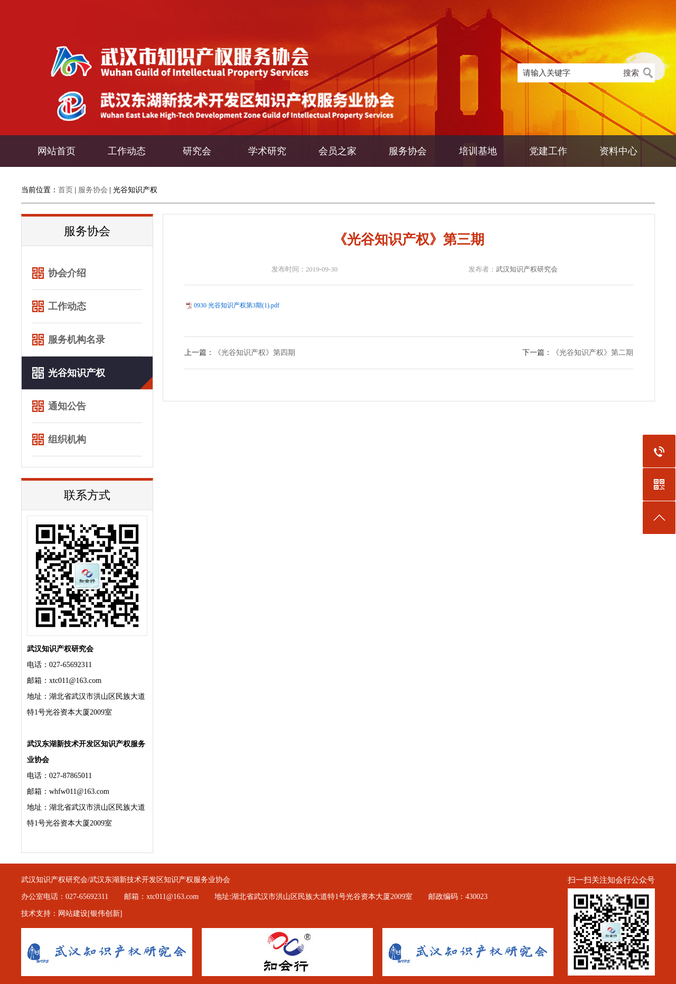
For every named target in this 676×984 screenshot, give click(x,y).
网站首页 (56, 151)
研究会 (197, 151)
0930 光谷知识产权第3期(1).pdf (236, 305)
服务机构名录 (76, 339)
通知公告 (67, 406)
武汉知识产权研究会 (527, 269)
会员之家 (337, 151)
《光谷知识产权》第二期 (592, 353)
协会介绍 (67, 273)
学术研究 (267, 151)
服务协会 (408, 151)
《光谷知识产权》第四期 (254, 353)
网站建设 (73, 913)
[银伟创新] (105, 913)
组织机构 (67, 439)
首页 (65, 190)
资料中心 (618, 151)
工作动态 (127, 151)
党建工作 (548, 151)
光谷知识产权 (135, 190)
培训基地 (478, 151)
